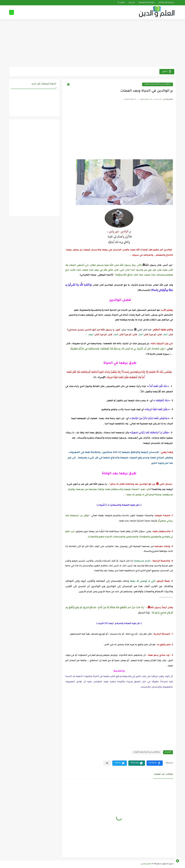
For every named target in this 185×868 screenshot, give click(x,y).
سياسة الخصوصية (147, 3)
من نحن (131, 3)
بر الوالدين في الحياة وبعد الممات (157, 84)
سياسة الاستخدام (166, 3)
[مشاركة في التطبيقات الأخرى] (107, 763)
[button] (155, 763)
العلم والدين (146, 864)
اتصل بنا (121, 3)
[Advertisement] (92, 43)
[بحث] (11, 12)
